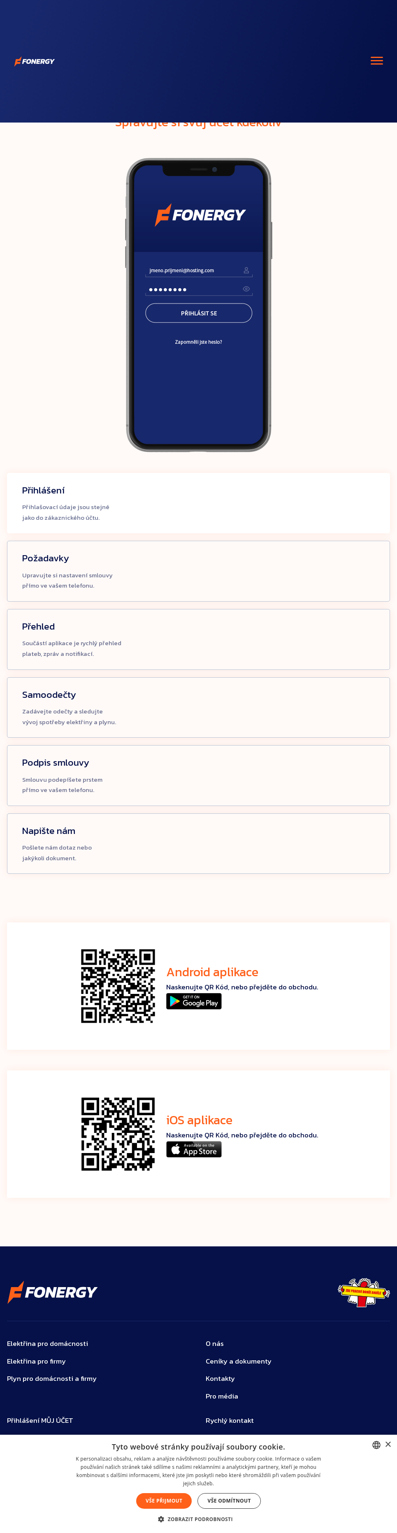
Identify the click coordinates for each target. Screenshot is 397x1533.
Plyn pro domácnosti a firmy (52, 1378)
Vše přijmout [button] (164, 1500)
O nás (215, 1343)
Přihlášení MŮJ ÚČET (40, 1420)
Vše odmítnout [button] (229, 1500)
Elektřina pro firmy (36, 1361)
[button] (198, 1519)
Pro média (222, 1396)
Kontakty (220, 1378)
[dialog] (198, 1484)
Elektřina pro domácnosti (47, 1343)
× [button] (388, 1445)
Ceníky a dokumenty (239, 1361)
